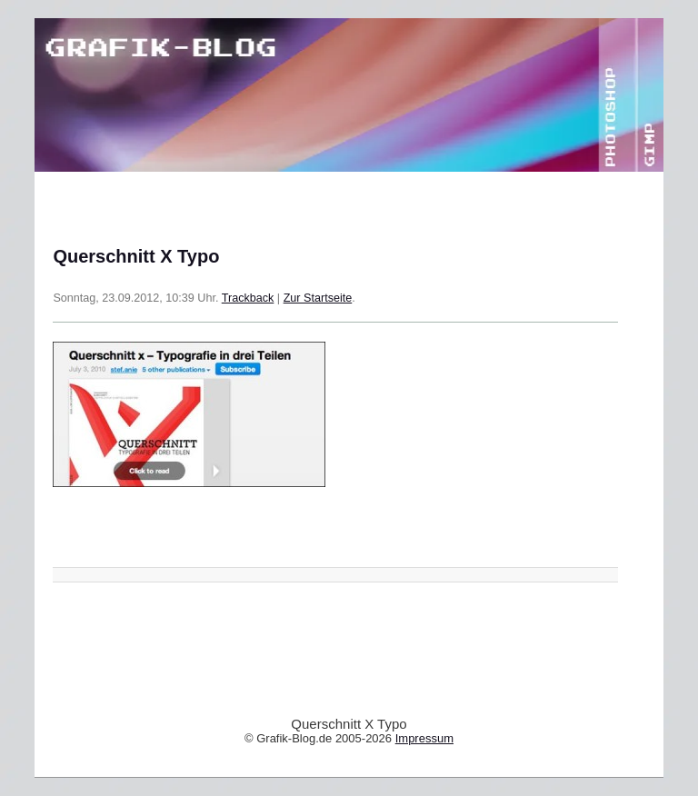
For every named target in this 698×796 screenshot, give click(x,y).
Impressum (424, 738)
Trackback (248, 298)
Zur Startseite (318, 298)
